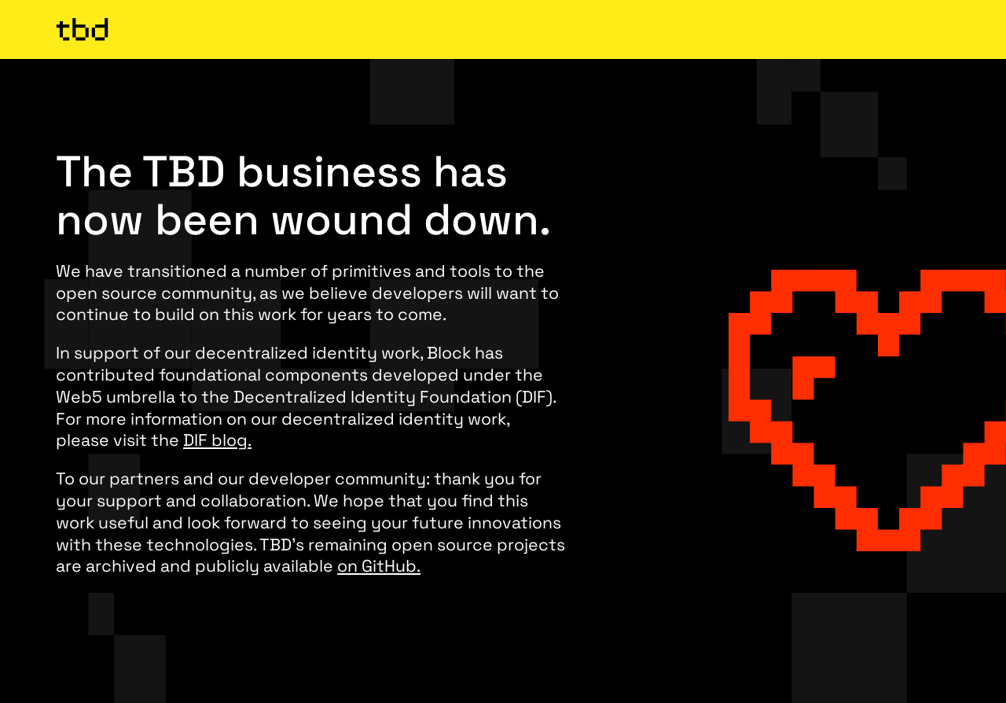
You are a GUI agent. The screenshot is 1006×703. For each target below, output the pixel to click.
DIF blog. (217, 440)
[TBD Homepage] (503, 29)
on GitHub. (378, 565)
